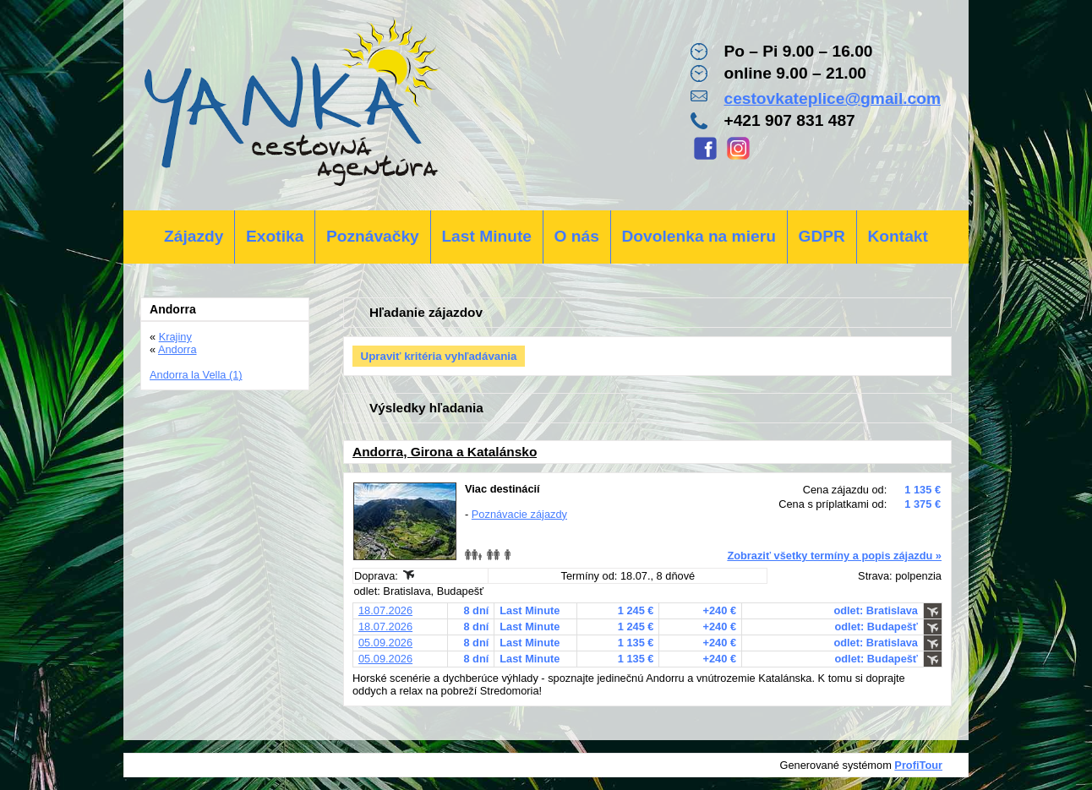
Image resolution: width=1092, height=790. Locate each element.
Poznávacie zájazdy (519, 514)
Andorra (177, 349)
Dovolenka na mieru (699, 236)
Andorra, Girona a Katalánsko (444, 451)
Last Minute (486, 236)
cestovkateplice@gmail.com (832, 98)
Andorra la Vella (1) (196, 374)
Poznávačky (372, 236)
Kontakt (897, 236)
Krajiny (175, 336)
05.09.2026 (385, 642)
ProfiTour (918, 765)
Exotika (274, 236)
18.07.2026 (385, 610)
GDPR (821, 236)
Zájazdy (193, 236)
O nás (576, 236)
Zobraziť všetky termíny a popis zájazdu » (834, 555)
